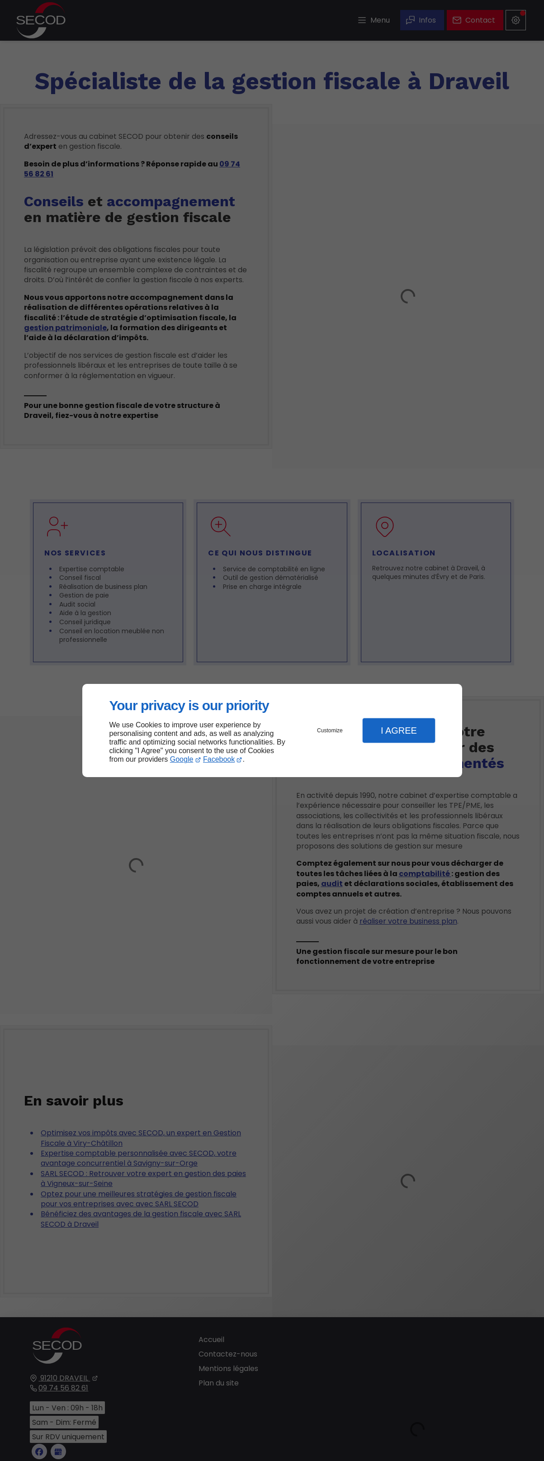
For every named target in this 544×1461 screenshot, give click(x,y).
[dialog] (272, 731)
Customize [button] (330, 730)
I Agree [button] (399, 730)
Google (182, 759)
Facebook (219, 759)
